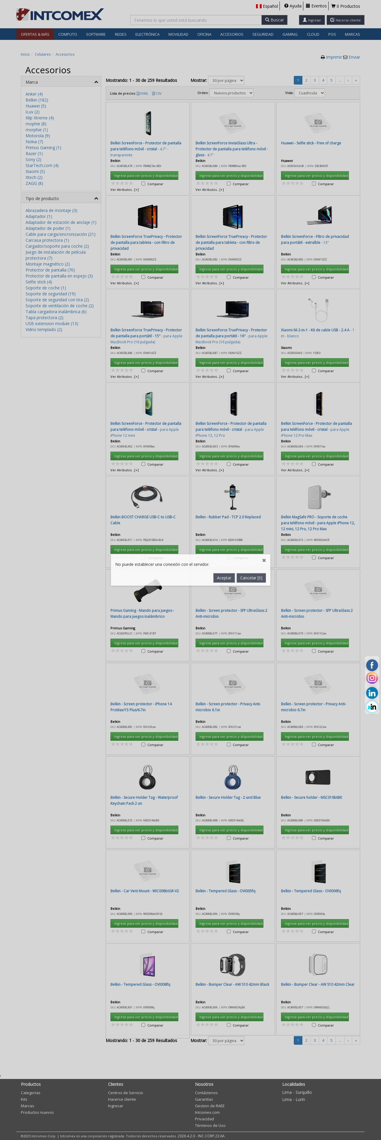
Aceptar (225, 299)
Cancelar (253, 299)
